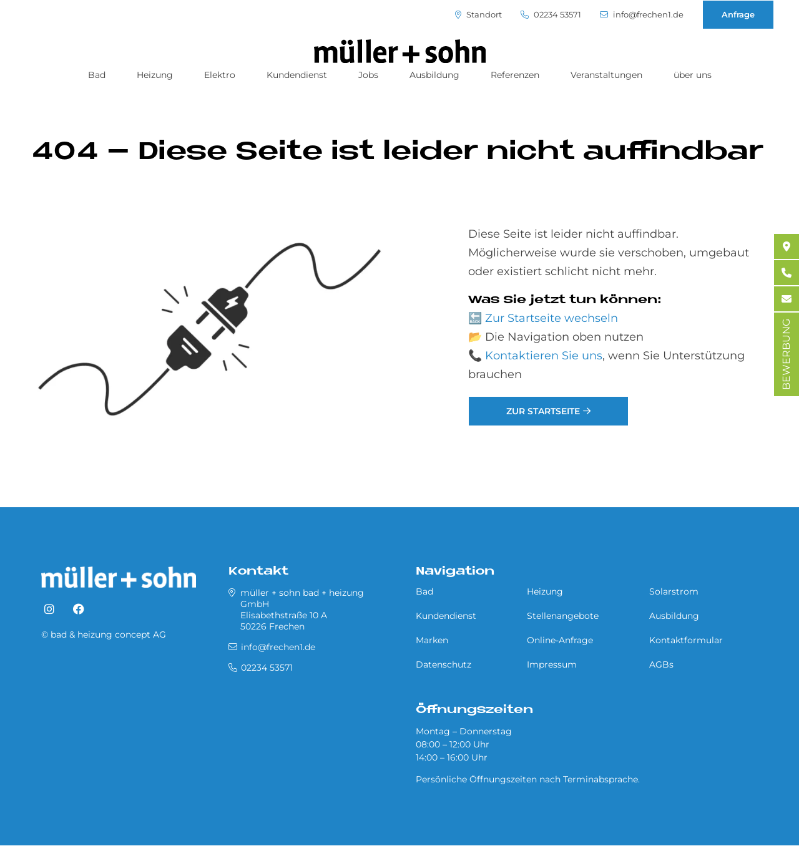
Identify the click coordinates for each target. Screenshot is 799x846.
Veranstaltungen (606, 74)
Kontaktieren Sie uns (543, 355)
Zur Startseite (543, 411)
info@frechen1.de (642, 15)
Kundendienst (297, 74)
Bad (96, 74)
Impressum (552, 664)
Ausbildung (434, 74)
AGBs (661, 664)
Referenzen (515, 74)
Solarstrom (674, 591)
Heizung (155, 74)
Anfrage (738, 14)
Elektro (219, 74)
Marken (432, 640)
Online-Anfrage (560, 640)
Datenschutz (443, 664)
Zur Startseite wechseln (551, 318)
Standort (478, 15)
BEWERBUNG (786, 354)
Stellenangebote (563, 615)
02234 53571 (551, 15)
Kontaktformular (686, 640)
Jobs (368, 74)
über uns (693, 74)
